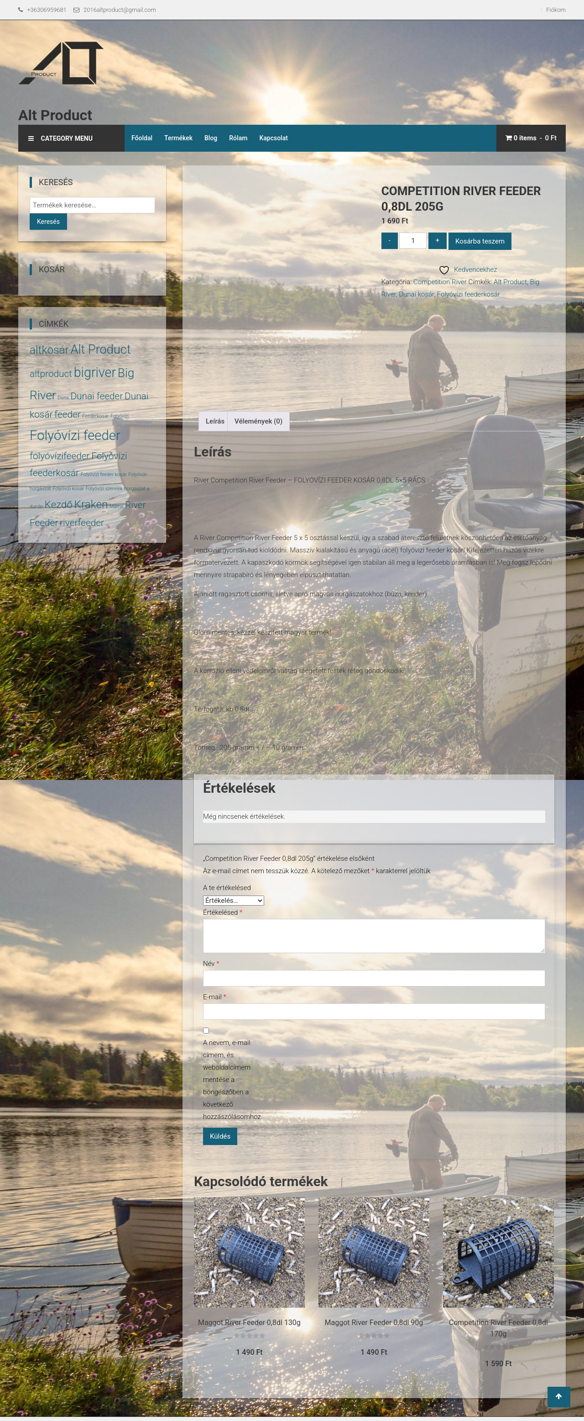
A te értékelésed (227, 888)
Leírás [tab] (215, 421)
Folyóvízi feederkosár (468, 294)
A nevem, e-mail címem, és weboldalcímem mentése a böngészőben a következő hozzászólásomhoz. (230, 1080)
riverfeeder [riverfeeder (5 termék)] (82, 522)
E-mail (214, 997)
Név (211, 964)
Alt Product (55, 115)
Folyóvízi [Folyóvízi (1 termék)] (119, 416)
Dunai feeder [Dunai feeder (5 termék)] (96, 396)
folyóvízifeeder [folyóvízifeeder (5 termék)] (60, 456)
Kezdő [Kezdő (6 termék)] (59, 504)
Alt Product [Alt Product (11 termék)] (100, 349)
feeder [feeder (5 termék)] (67, 414)
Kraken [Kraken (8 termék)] (91, 504)
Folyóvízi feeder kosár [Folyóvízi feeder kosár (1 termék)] (104, 474)
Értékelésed (222, 912)
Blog (210, 138)
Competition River (440, 282)
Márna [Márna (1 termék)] (116, 506)
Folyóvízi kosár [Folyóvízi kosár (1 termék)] (68, 489)
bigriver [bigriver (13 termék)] (95, 372)
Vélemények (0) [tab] (258, 421)
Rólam (238, 138)
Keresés (48, 221)
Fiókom (556, 9)
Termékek (178, 138)
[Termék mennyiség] (413, 241)
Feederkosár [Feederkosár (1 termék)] (95, 416)
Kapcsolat (273, 138)
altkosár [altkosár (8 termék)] (49, 349)
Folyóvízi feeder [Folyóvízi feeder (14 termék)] (75, 435)
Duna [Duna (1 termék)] (62, 398)
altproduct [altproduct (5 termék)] (51, 373)
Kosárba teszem (480, 241)
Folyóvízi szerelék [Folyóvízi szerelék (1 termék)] (104, 489)
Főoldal (141, 138)
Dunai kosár (416, 294)
